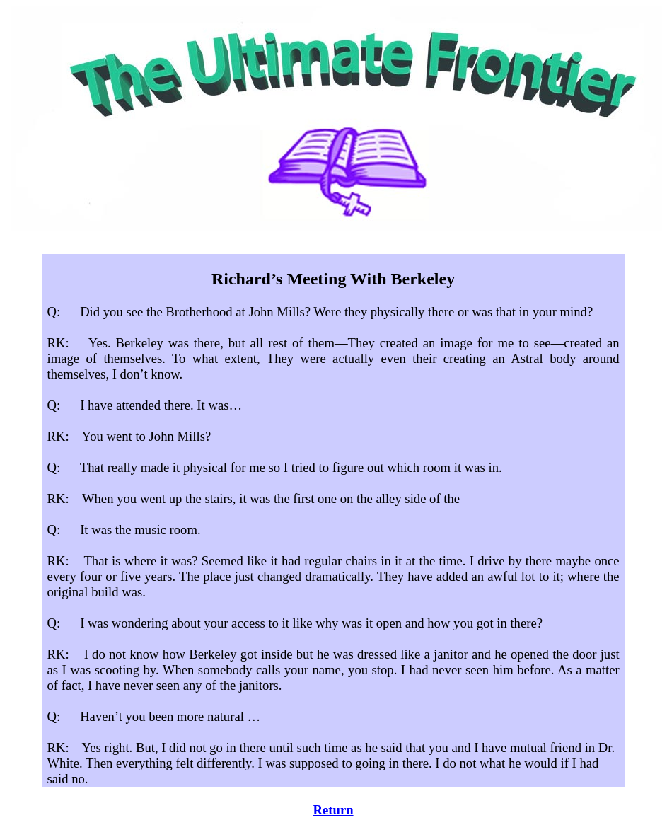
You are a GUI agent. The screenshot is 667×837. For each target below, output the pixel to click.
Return (333, 809)
